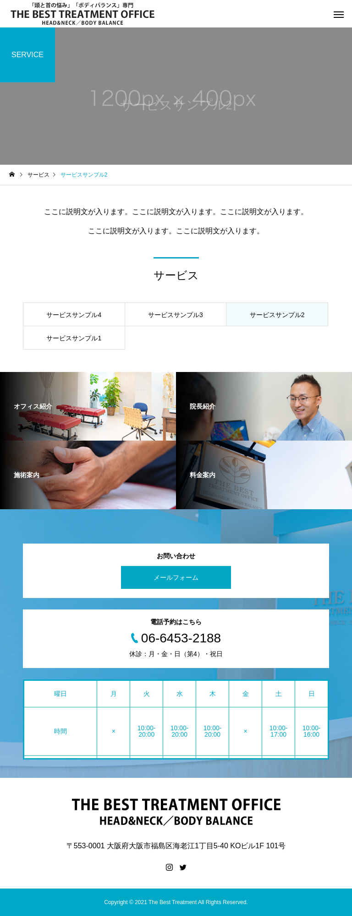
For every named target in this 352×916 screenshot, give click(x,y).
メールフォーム (176, 577)
